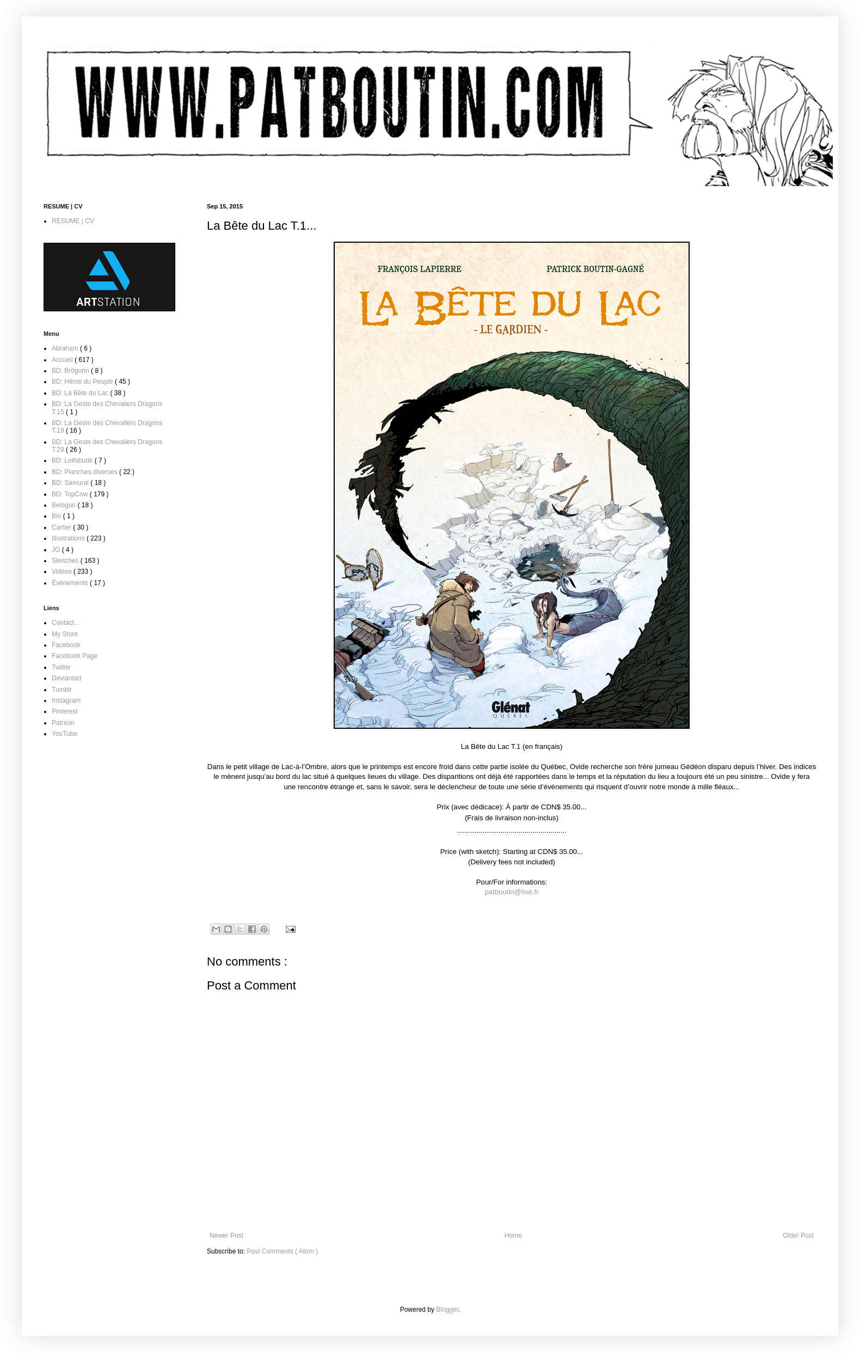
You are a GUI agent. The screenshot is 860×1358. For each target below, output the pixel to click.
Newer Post (226, 1235)
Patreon (63, 723)
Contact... (65, 622)
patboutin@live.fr (511, 892)
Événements (71, 583)
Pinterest (64, 711)
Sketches (66, 560)
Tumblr (62, 689)
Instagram (66, 700)
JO (57, 550)
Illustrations (69, 538)
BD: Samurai (71, 483)
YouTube (64, 734)
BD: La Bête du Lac (81, 393)
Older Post (798, 1235)
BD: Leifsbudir (73, 460)
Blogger (447, 1309)
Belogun (64, 505)
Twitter (61, 667)
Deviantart (67, 678)
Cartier (62, 527)
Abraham (66, 348)
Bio (57, 516)
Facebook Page (74, 656)
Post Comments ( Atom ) (282, 1251)
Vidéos (62, 571)
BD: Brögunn (71, 370)
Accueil (63, 360)
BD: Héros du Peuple (83, 381)
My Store (65, 634)
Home (513, 1235)
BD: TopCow (71, 494)
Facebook (66, 645)
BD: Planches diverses (85, 472)
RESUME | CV (73, 221)
